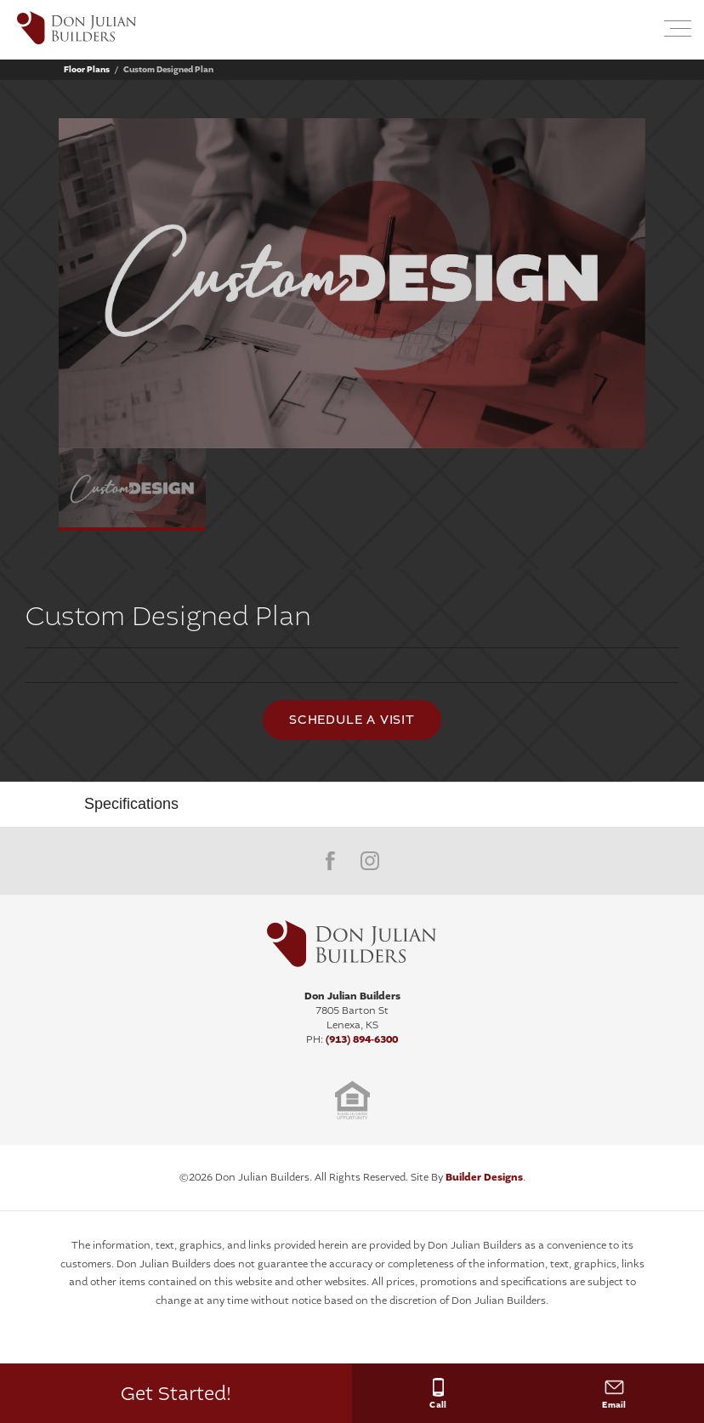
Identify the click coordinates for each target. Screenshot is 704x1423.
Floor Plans (87, 70)
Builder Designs (484, 1177)
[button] (637, 30)
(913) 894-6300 (362, 1039)
